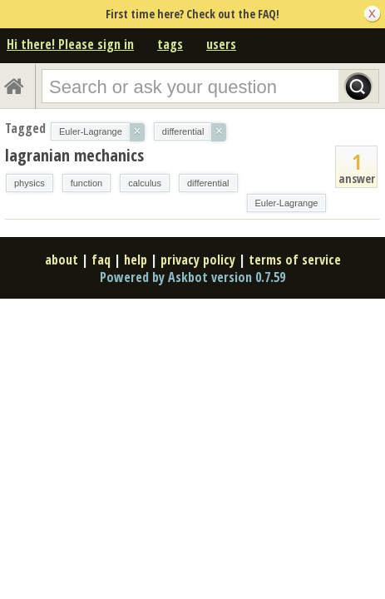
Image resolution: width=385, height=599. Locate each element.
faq (101, 259)
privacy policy (197, 259)
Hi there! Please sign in (70, 44)
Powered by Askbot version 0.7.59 (192, 277)
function (87, 183)
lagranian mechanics (74, 155)
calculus (144, 183)
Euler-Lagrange (286, 203)
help (135, 259)
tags (170, 44)
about (61, 259)
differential (208, 183)
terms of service (295, 259)
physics (29, 183)
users (221, 44)
